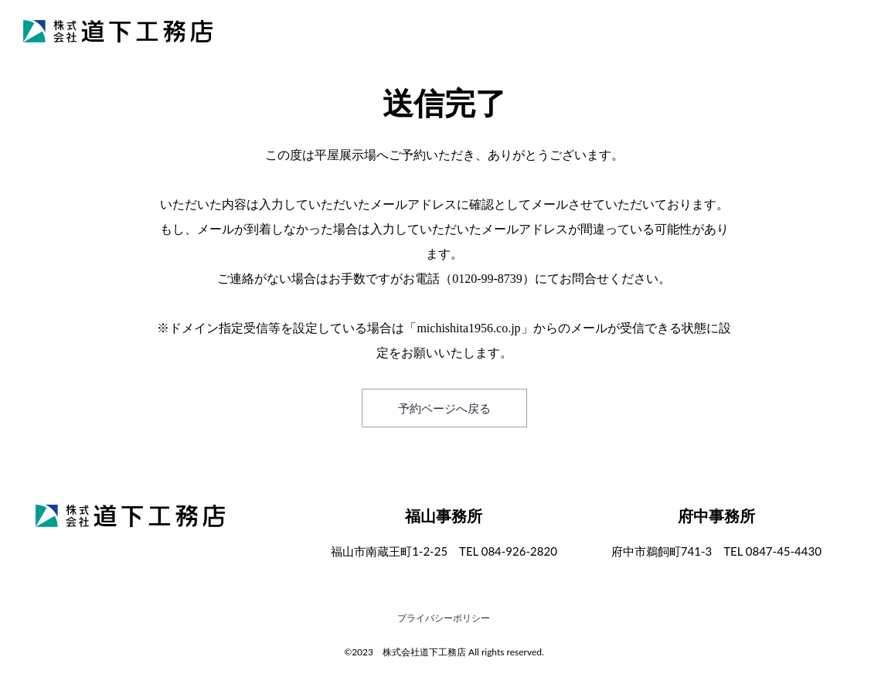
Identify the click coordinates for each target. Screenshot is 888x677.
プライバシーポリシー (443, 618)
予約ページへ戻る (444, 408)
